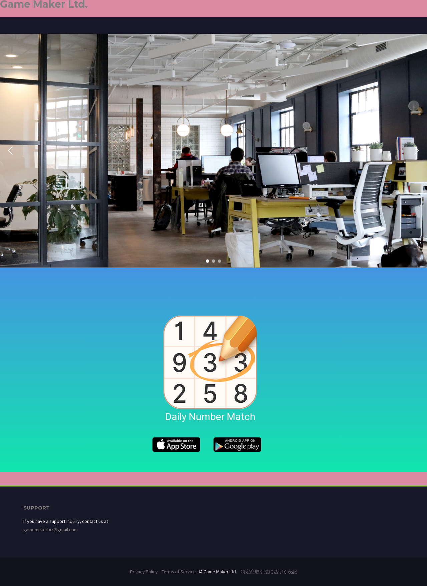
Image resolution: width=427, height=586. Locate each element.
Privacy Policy (144, 572)
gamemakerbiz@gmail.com (50, 530)
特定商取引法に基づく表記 (269, 572)
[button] (10, 150)
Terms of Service (179, 572)
